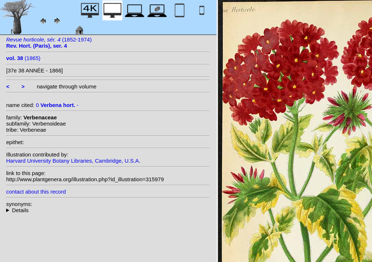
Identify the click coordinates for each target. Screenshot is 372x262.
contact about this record (36, 191)
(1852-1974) (49, 42)
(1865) (23, 58)
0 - (57, 105)
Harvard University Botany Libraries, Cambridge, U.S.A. (73, 161)
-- (108, 210)
